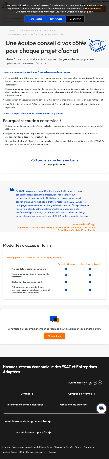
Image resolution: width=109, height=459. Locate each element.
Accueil (12, 30)
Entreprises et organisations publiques (37, 30)
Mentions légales (9, 452)
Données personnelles (36, 452)
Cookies (71, 11)
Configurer (75, 18)
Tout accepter (35, 18)
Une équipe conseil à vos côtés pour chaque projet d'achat (37, 34)
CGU (21, 452)
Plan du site (89, 447)
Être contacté (54, 336)
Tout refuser (56, 18)
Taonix (78, 447)
